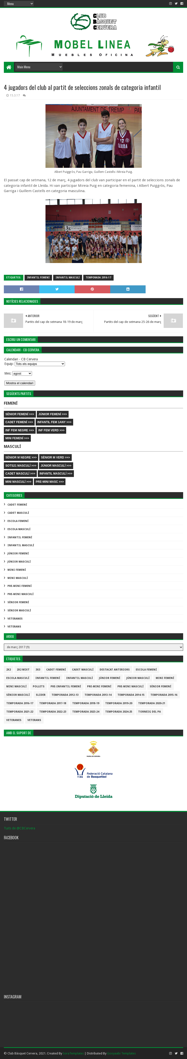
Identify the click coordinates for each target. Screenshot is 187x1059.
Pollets (39, 686)
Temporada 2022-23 (52, 711)
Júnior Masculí (19, 561)
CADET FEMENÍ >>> (19, 422)
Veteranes (15, 618)
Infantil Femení (38, 277)
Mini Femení (16, 569)
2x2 (8, 669)
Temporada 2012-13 (65, 694)
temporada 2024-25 (118, 711)
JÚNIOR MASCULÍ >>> (56, 465)
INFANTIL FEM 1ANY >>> (54, 422)
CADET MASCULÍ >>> (20, 473)
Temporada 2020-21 (151, 703)
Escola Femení (18, 521)
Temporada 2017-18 (52, 703)
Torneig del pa (149, 711)
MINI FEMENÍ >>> (17, 438)
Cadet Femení (17, 504)
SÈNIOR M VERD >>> (55, 457)
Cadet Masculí (18, 512)
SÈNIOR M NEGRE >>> (21, 457)
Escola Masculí (19, 529)
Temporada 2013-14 (97, 694)
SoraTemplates (73, 1053)
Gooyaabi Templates (121, 1053)
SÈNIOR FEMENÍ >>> (20, 414)
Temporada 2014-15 (130, 694)
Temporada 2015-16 (163, 694)
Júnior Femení (18, 553)
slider (40, 694)
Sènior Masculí (19, 610)
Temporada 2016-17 (98, 277)
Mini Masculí (17, 578)
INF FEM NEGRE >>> (20, 430)
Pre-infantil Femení (66, 686)
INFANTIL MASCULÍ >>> (55, 473)
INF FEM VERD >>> (51, 430)
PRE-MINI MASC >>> (50, 481)
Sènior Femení (18, 602)
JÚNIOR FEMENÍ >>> (53, 414)
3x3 (38, 669)
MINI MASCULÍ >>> (19, 481)
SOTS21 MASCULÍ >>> (21, 465)
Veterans (14, 626)
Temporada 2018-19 (85, 703)
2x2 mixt (23, 669)
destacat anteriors (115, 669)
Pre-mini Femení (19, 586)
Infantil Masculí (68, 277)
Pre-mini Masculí (20, 594)
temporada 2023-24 (85, 711)
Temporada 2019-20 (118, 703)
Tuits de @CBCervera (19, 828)
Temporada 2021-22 (19, 711)
